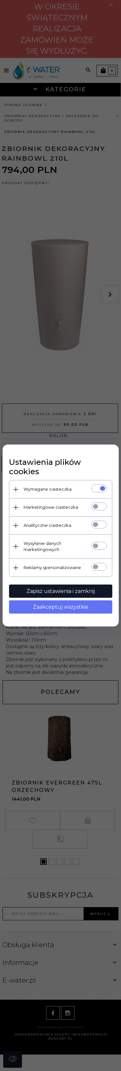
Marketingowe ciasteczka (51, 507)
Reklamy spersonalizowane (52, 567)
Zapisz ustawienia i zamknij (60, 591)
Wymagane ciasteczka (48, 489)
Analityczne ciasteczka (47, 525)
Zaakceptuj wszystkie (60, 607)
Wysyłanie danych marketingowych (42, 546)
